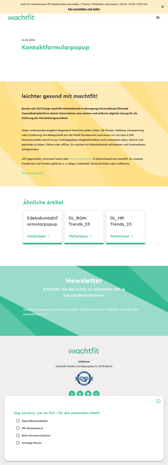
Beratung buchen (33, 173)
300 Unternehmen (81, 159)
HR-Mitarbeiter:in (32, 428)
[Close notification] (163, 7)
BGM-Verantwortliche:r (36, 435)
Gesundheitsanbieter (35, 421)
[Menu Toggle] (158, 17)
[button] (158, 401)
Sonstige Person (32, 443)
